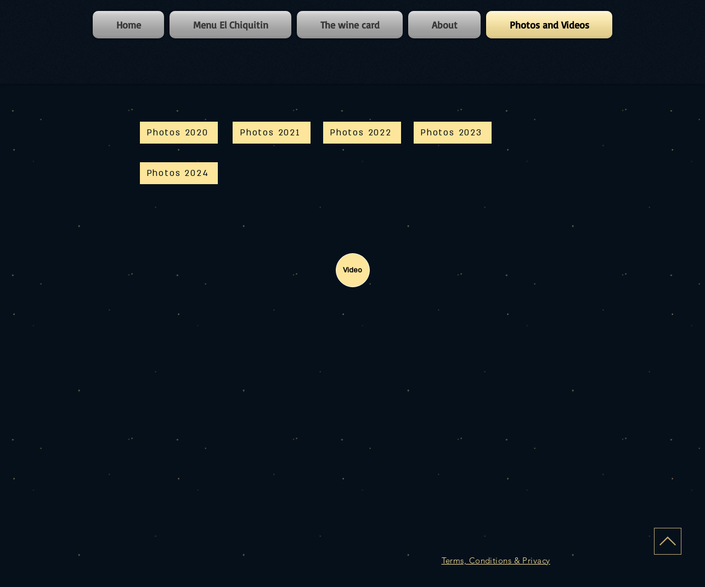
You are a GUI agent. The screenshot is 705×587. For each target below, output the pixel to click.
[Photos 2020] (179, 133)
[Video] (353, 270)
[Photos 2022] (362, 133)
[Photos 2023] (453, 133)
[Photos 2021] (272, 133)
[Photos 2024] (179, 173)
